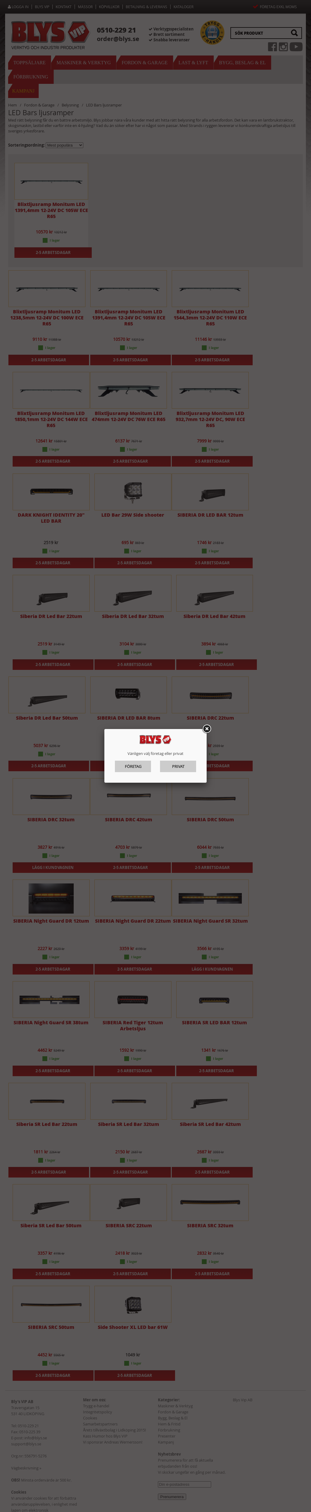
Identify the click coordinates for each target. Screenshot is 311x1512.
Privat (178, 766)
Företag (133, 766)
